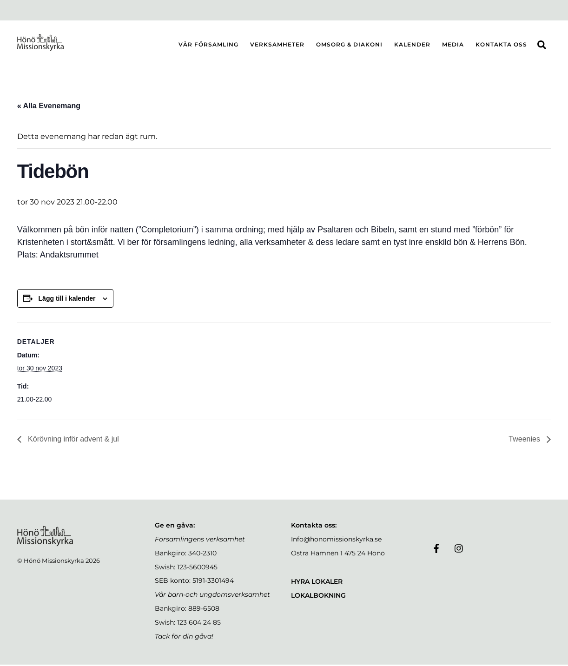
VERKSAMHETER (277, 44)
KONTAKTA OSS (501, 44)
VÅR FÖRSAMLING (208, 44)
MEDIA (453, 44)
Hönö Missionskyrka (54, 562)
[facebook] (436, 548)
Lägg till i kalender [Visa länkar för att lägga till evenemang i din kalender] (67, 299)
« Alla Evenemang (48, 107)
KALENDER (412, 44)
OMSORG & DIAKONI (349, 44)
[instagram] (459, 548)
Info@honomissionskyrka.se (336, 540)
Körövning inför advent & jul (72, 440)
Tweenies (525, 440)
